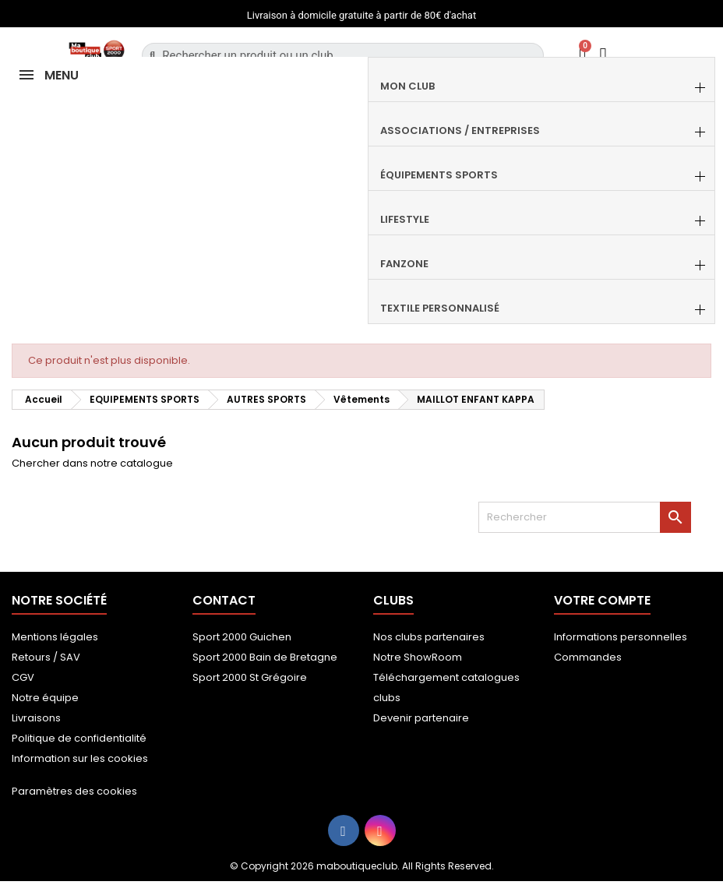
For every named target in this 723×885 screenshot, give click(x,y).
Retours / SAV (46, 657)
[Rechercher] (584, 517)
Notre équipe (45, 697)
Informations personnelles (620, 636)
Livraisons (36, 717)
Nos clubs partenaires (429, 636)
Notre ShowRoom (417, 657)
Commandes (588, 657)
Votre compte (602, 600)
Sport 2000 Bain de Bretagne (264, 657)
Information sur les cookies (80, 758)
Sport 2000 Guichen (241, 636)
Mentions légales (55, 636)
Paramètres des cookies (74, 791)
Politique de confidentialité (79, 738)
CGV (23, 677)
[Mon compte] (603, 55)
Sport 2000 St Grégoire (249, 677)
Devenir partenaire (421, 717)
